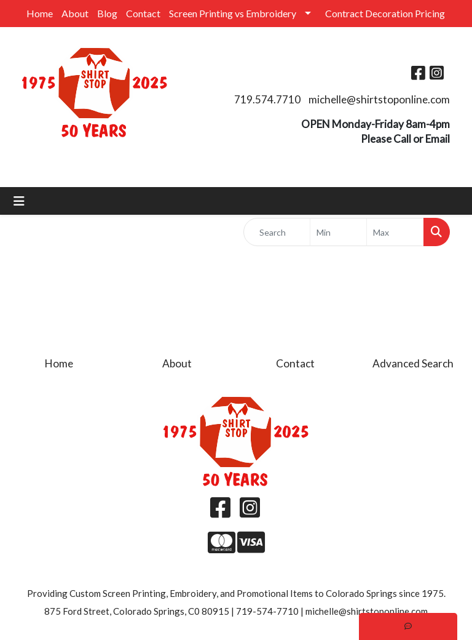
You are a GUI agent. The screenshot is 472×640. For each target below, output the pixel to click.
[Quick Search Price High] (395, 232)
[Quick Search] (276, 232)
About (74, 13)
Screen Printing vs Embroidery (232, 13)
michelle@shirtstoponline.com (379, 99)
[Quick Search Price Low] (339, 232)
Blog (107, 13)
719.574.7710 (267, 99)
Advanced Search (413, 363)
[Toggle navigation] (19, 201)
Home (39, 13)
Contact (143, 13)
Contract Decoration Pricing (385, 13)
